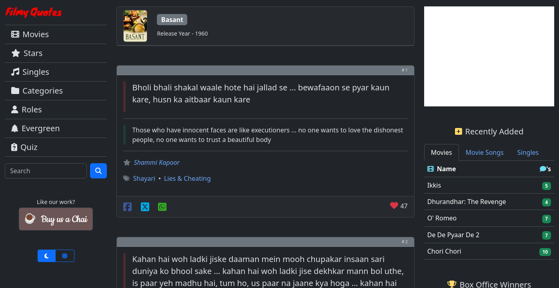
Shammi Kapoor (156, 162)
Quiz (24, 147)
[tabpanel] (489, 210)
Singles (30, 71)
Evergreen (35, 128)
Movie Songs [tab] (485, 152)
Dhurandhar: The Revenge (466, 201)
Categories (37, 90)
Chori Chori (444, 251)
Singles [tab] (528, 152)
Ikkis (434, 185)
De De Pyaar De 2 (453, 234)
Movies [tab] (441, 152)
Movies (30, 34)
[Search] (46, 170)
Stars (26, 53)
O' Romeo (442, 218)
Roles (26, 109)
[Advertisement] (489, 56)
